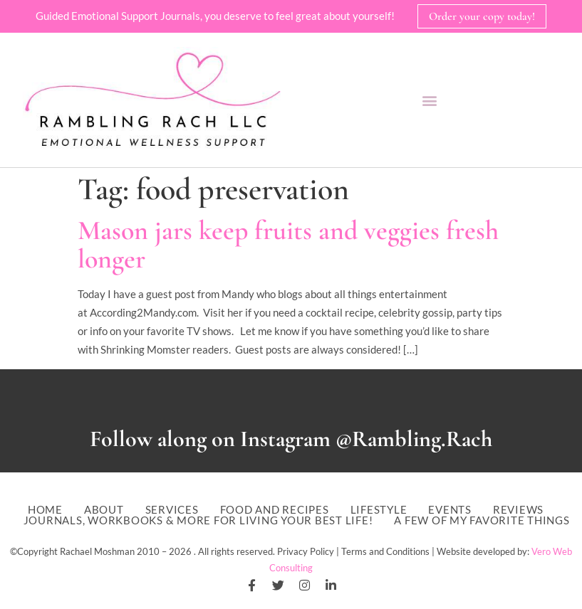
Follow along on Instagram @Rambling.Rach (291, 438)
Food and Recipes (274, 509)
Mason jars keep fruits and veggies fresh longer (288, 244)
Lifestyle (378, 509)
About (104, 509)
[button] (429, 100)
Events (450, 509)
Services (172, 509)
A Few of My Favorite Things (481, 520)
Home (45, 509)
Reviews (518, 509)
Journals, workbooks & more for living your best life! (198, 520)
